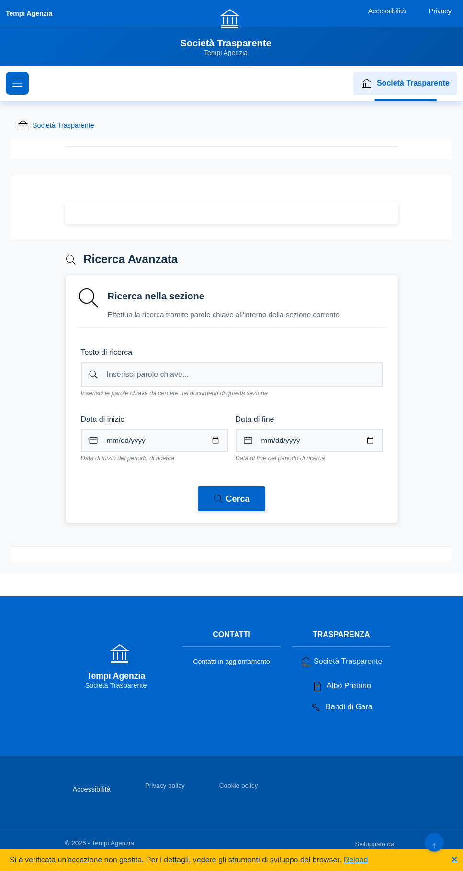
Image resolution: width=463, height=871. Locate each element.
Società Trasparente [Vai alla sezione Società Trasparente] (341, 661)
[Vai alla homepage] (231, 32)
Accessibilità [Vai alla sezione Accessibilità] (92, 789)
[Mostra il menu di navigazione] (17, 83)
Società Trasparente (405, 83)
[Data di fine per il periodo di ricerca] (309, 440)
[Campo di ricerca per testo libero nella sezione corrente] (232, 374)
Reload (356, 860)
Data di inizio (103, 419)
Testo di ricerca (107, 352)
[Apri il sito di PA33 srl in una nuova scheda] (397, 842)
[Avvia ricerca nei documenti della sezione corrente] (231, 498)
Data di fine (255, 419)
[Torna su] (434, 842)
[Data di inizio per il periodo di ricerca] (154, 440)
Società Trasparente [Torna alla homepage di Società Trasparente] (55, 125)
